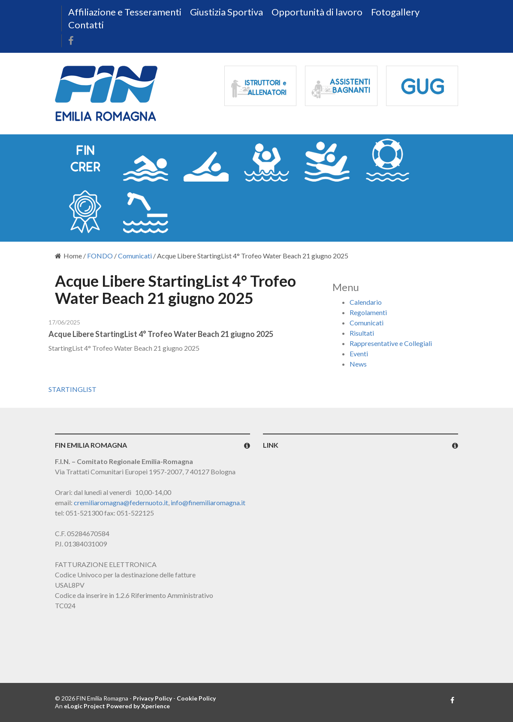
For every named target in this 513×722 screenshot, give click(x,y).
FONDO (100, 256)
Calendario (366, 302)
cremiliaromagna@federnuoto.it (121, 502)
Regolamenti (368, 312)
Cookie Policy (196, 698)
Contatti (86, 24)
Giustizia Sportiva (226, 12)
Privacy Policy (152, 698)
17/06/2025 (64, 322)
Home (68, 256)
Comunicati (135, 256)
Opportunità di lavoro (317, 12)
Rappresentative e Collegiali (391, 343)
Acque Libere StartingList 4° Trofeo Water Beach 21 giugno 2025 (160, 334)
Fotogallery (395, 12)
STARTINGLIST (72, 389)
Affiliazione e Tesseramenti (124, 12)
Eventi (359, 353)
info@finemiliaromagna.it (208, 502)
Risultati (362, 333)
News (358, 364)
